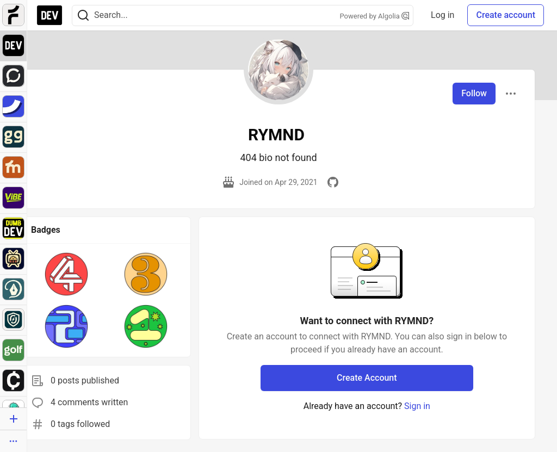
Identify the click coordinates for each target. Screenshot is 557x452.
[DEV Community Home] (49, 15)
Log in (442, 15)
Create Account (367, 378)
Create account (505, 15)
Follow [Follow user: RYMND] (474, 93)
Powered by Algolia (375, 16)
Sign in (417, 406)
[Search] (83, 15)
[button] (66, 274)
